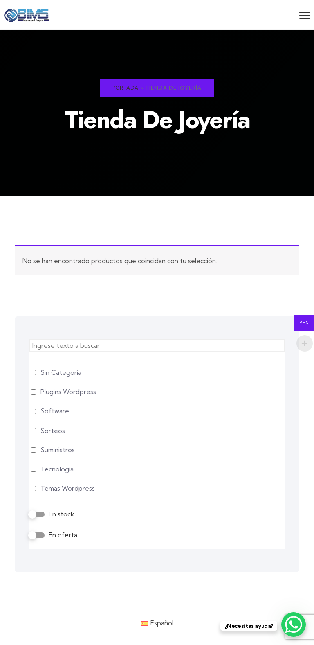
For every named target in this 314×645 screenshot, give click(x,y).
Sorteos (52, 431)
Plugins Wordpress (68, 392)
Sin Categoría (60, 373)
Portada (125, 88)
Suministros (57, 450)
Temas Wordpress (67, 488)
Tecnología (57, 469)
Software (54, 411)
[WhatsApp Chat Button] (293, 624)
